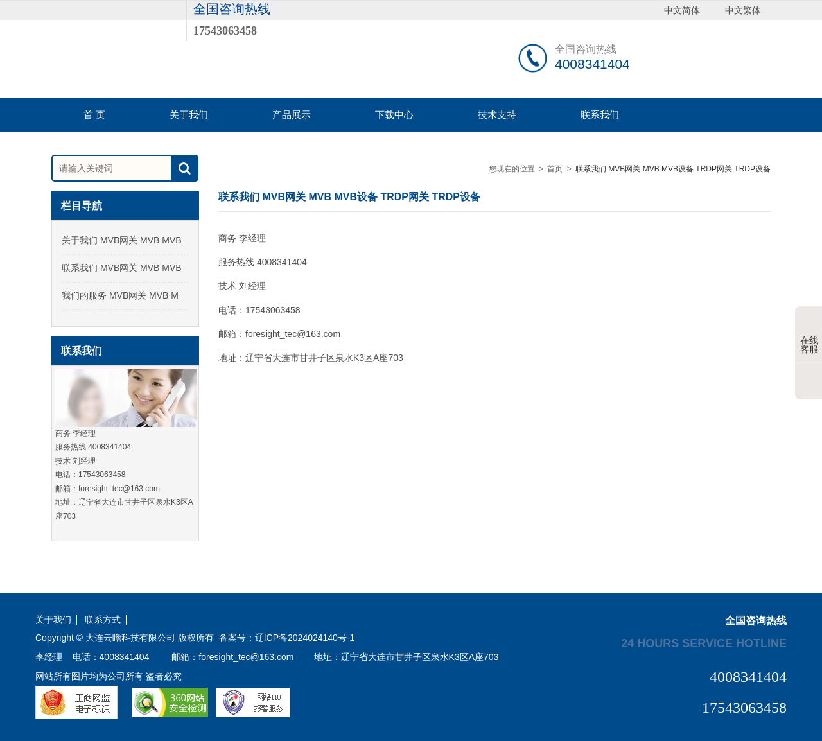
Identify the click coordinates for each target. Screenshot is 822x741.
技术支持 (497, 114)
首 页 (94, 114)
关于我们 (189, 114)
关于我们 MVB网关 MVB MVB (122, 240)
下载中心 (394, 114)
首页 (555, 168)
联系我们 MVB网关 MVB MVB (122, 268)
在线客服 (809, 335)
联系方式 (103, 620)
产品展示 (291, 114)
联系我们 (600, 114)
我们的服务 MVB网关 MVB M (120, 295)
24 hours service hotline (704, 643)
